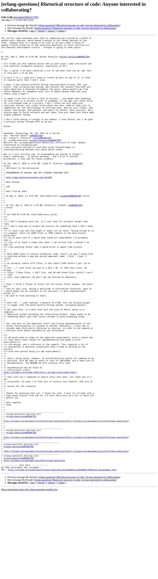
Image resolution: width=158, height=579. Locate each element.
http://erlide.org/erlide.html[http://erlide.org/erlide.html (39, 439)
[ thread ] (41, 31)
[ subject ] (51, 31)
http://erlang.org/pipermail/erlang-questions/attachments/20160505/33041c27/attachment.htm (62, 556)
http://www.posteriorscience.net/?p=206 (29, 205)
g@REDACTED (36, 155)
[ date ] (32, 31)
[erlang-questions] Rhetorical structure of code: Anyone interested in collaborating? (79, 25)
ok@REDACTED (75, 239)
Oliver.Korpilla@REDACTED (74, 60)
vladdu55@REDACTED (70, 227)
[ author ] (61, 31)
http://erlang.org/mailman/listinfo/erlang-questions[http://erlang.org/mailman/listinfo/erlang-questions (66, 498)
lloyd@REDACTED (42, 158)
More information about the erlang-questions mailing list (29, 576)
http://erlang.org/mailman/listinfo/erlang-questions (34, 545)
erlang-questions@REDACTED (45, 161)
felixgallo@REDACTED (25, 17)
